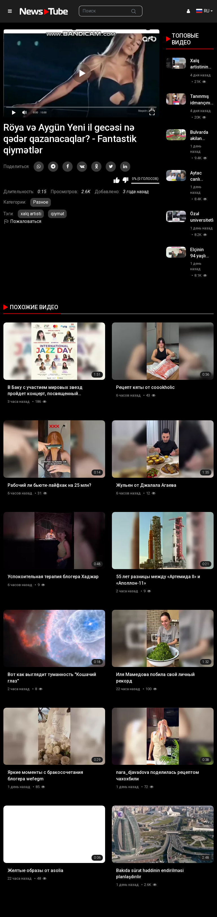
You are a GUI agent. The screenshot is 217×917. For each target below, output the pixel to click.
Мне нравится (117, 180)
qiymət (57, 213)
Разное (40, 202)
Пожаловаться (22, 221)
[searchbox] (102, 11)
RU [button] (202, 11)
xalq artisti (31, 213)
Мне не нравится (125, 180)
